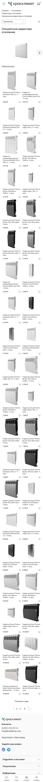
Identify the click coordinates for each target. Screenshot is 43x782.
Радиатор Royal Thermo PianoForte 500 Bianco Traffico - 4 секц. (31, 284)
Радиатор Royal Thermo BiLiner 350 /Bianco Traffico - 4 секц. (31, 158)
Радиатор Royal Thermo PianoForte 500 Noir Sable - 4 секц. (31, 317)
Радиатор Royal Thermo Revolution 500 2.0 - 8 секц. (11, 472)
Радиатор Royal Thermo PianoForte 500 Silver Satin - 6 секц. (31, 564)
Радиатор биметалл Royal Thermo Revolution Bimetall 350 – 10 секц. (12, 688)
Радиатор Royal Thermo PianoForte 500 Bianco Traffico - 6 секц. (31, 503)
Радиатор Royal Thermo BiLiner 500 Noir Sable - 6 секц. (31, 472)
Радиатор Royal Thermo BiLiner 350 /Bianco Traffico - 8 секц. (11, 595)
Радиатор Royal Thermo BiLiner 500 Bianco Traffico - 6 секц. (11, 410)
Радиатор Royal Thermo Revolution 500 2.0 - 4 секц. (11, 94)
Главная (5, 11)
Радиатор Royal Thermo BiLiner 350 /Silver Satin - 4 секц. (31, 222)
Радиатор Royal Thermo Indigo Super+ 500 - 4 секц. (31, 191)
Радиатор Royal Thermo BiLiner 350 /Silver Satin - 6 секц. (31, 441)
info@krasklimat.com (11, 731)
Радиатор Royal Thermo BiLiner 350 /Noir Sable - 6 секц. (11, 441)
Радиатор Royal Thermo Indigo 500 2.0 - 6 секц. (11, 378)
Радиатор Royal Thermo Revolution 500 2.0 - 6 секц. (11, 317)
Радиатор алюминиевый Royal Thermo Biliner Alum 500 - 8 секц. (11, 285)
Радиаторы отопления (11, 13)
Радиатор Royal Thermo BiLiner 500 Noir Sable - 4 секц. (11, 253)
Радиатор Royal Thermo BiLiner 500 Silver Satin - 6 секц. (11, 503)
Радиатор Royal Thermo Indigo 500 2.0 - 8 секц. (31, 533)
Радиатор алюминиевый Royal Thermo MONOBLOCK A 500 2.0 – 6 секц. (11, 159)
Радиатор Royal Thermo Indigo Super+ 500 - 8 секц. (11, 626)
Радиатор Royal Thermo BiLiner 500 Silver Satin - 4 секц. (31, 253)
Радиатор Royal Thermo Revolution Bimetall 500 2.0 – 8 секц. (11, 534)
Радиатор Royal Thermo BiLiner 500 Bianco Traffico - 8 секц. (31, 595)
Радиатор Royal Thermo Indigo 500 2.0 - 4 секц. (31, 126)
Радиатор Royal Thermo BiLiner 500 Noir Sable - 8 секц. (31, 688)
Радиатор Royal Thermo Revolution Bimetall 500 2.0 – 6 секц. (31, 348)
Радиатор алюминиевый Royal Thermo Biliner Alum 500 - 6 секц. (31, 95)
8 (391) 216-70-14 (10, 728)
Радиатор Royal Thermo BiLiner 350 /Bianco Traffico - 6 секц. (31, 379)
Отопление (16, 11)
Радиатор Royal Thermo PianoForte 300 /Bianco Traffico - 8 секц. (31, 657)
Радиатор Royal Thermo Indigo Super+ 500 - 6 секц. (31, 410)
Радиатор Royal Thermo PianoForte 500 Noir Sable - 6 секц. (11, 564)
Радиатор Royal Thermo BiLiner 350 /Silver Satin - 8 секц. (11, 657)
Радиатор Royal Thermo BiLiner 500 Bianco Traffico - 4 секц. (11, 191)
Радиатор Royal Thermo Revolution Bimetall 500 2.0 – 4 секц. (11, 127)
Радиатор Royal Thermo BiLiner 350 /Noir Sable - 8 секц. (31, 626)
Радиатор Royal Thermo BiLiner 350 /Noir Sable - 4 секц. (11, 222)
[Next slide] (39, 52)
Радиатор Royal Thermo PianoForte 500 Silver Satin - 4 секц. (11, 348)
